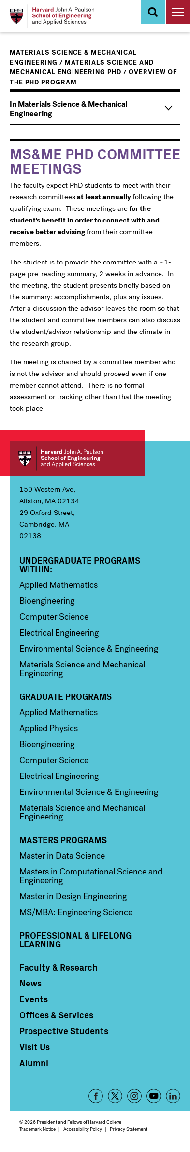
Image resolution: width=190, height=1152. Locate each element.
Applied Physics (48, 728)
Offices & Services (56, 1015)
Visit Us (34, 1046)
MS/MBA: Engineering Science (75, 912)
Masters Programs (63, 839)
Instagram (134, 1096)
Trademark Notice (37, 1129)
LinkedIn (173, 1096)
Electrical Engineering (59, 632)
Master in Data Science (62, 855)
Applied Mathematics (58, 585)
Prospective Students (63, 1031)
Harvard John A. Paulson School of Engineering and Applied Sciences (77, 458)
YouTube (153, 1096)
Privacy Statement (128, 1129)
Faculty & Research (58, 967)
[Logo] (52, 16)
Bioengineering (46, 601)
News (30, 983)
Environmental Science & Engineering (88, 648)
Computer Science (53, 616)
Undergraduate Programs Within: (79, 564)
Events (33, 999)
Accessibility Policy (82, 1129)
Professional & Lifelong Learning (75, 939)
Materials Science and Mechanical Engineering (82, 669)
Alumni (33, 1062)
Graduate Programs (65, 696)
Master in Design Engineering (73, 896)
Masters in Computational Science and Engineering (90, 876)
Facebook (95, 1096)
